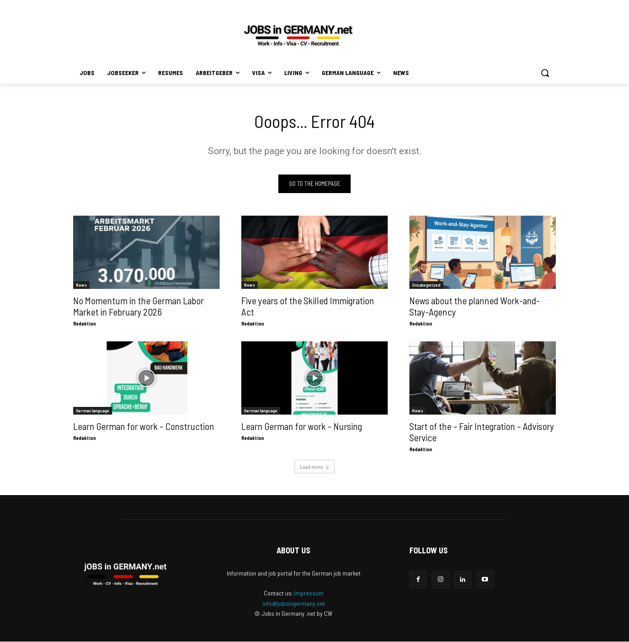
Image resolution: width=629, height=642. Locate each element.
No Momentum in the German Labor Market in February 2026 (138, 306)
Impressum (309, 593)
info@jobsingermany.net (294, 603)
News (81, 285)
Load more (314, 467)
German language (92, 411)
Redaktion (84, 324)
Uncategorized (426, 285)
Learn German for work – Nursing (301, 426)
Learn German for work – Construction (143, 426)
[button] (545, 73)
